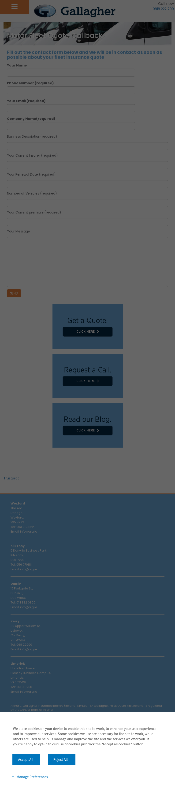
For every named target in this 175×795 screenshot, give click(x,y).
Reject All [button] (60, 759)
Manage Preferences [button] (32, 776)
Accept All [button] (25, 759)
